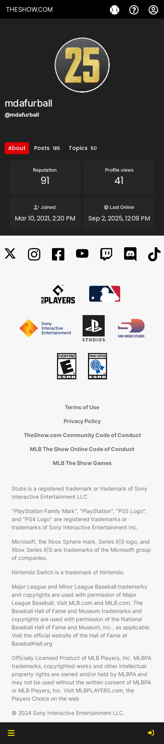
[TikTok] (154, 254)
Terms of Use (82, 407)
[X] (10, 254)
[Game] (115, 9)
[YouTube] (82, 254)
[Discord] (130, 254)
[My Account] (153, 9)
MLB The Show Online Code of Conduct (82, 449)
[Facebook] (58, 254)
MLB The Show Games (82, 463)
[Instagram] (34, 254)
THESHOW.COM (29, 9)
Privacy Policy (82, 421)
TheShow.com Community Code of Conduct (82, 435)
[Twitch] (106, 254)
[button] (11, 733)
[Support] (135, 9)
